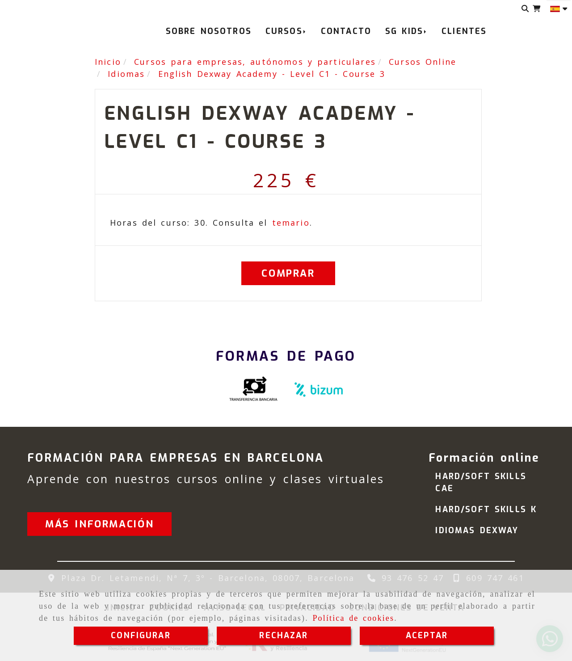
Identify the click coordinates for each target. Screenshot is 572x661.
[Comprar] (288, 273)
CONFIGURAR (141, 635)
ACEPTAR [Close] (427, 635)
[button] (99, 524)
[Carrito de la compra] (536, 9)
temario (291, 222)
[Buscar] (525, 9)
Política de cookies (353, 618)
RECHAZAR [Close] (283, 635)
